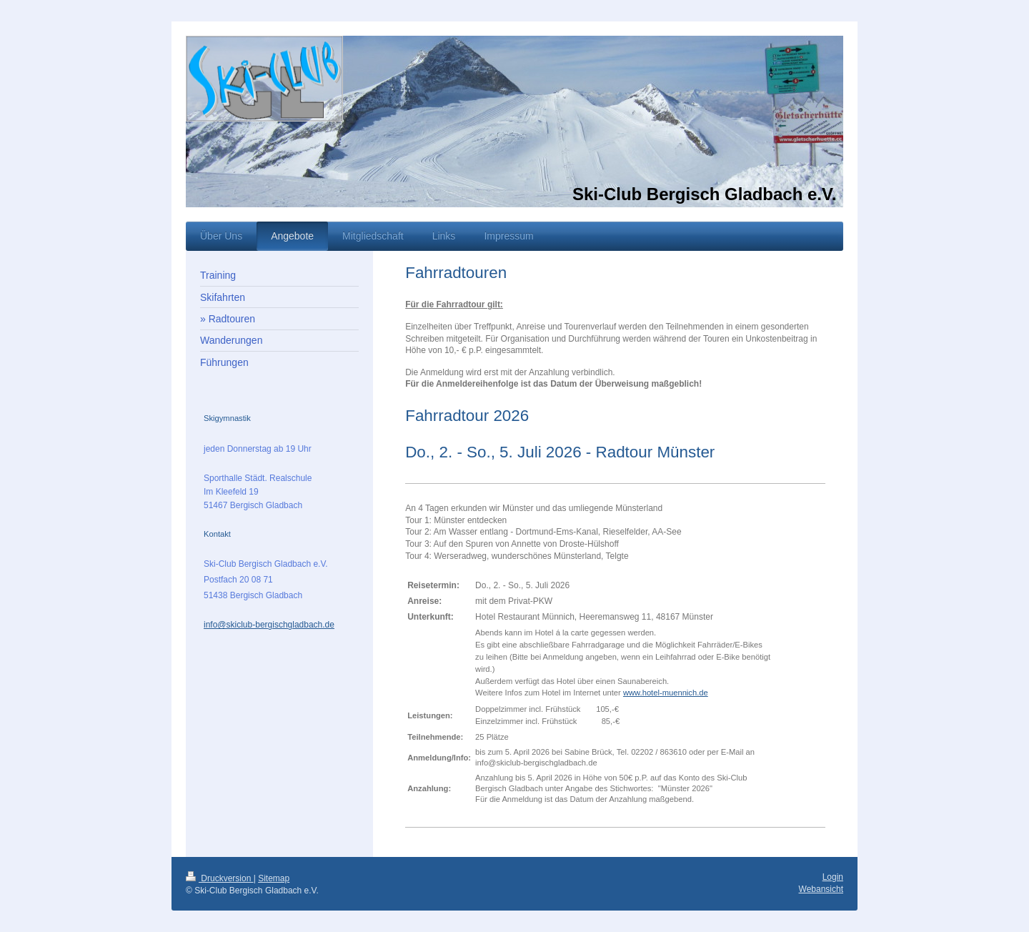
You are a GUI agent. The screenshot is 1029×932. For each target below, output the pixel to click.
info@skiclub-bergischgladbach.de (269, 625)
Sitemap (273, 878)
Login (832, 877)
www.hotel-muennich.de (665, 692)
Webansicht (821, 889)
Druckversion (220, 878)
